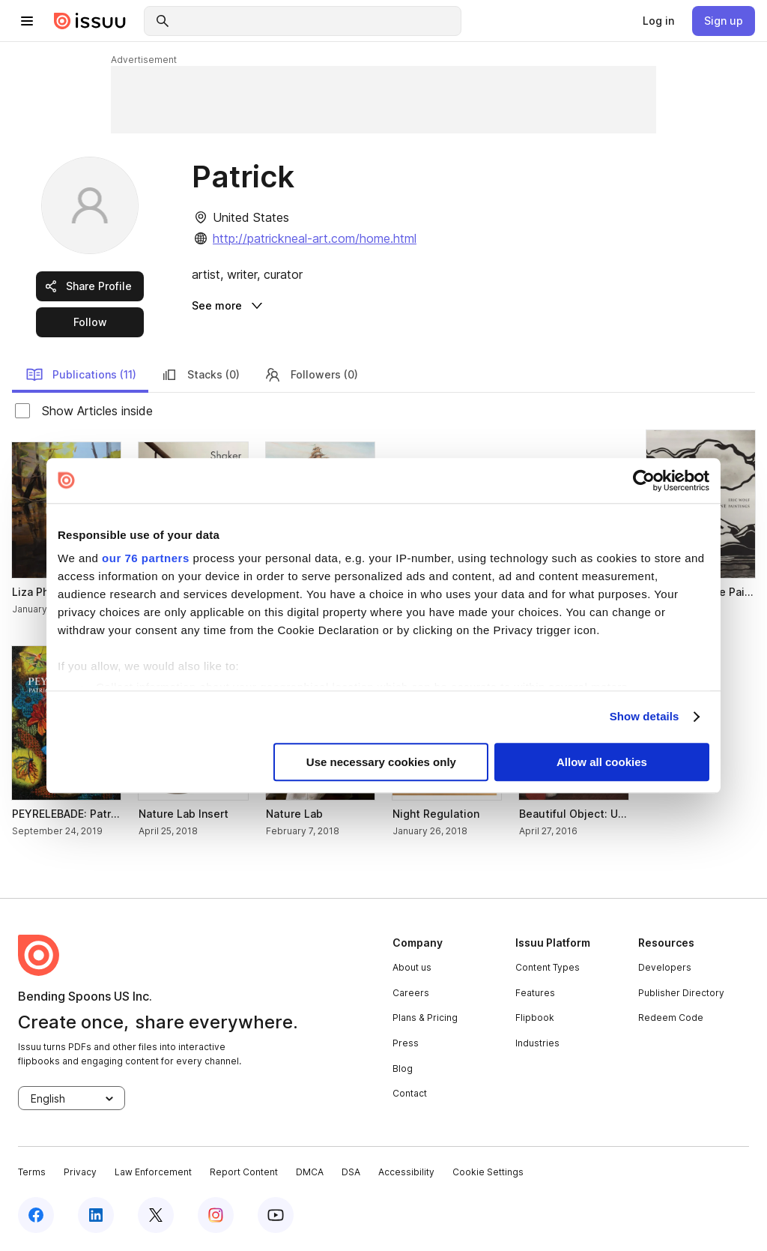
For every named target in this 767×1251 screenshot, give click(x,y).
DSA (351, 1172)
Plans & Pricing (425, 1017)
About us (411, 967)
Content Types (547, 967)
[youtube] (276, 1215)
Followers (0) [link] (311, 375)
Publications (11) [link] (80, 375)
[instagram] (216, 1215)
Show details (644, 717)
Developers (664, 967)
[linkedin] (96, 1215)
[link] (658, 21)
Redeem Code (670, 1017)
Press (405, 1043)
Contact (409, 1093)
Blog (402, 1068)
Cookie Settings (488, 1172)
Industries (537, 1043)
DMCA (310, 1172)
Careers (410, 992)
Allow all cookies (602, 762)
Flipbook (534, 1017)
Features (535, 992)
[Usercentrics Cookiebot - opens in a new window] (643, 480)
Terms (32, 1172)
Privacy (80, 1172)
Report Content (244, 1172)
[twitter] (156, 1215)
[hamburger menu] (27, 21)
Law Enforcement (153, 1172)
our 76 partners (146, 558)
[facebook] (36, 1215)
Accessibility (406, 1172)
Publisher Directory (681, 992)
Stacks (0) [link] (200, 375)
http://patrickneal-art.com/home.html (314, 238)
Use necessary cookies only (381, 762)
